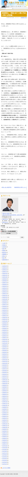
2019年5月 (4, 414)
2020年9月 (4, 385)
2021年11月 (4, 361)
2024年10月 (4, 299)
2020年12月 (4, 379)
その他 (3, 243)
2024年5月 (4, 308)
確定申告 (4, 252)
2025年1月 (4, 293)
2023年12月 (4, 317)
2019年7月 (4, 410)
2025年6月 (4, 284)
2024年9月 (4, 300)
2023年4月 (4, 332)
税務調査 (23, 17)
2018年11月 (4, 425)
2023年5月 (4, 330)
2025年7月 (4, 282)
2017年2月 (4, 462)
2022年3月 (4, 355)
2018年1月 (4, 443)
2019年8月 (4, 409)
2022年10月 (4, 343)
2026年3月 (4, 267)
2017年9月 (4, 449)
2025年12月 (4, 273)
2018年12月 (4, 423)
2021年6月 (4, 370)
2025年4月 (4, 288)
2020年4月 (4, 394)
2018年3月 (4, 440)
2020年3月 (4, 396)
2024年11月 (4, 297)
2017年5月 (4, 456)
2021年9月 (4, 365)
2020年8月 (4, 387)
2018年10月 (4, 427)
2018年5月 (4, 436)
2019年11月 (4, 403)
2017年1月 (4, 464)
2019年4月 (4, 416)
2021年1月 (4, 377)
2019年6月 (4, 412)
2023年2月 (4, 335)
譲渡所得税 (4, 259)
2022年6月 (4, 350)
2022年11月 (4, 341)
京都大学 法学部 (5, 213)
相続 (3, 248)
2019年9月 (4, 407)
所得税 (3, 245)
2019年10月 (4, 405)
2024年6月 (4, 306)
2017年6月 (4, 454)
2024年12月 (4, 295)
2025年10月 (4, 277)
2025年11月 (4, 275)
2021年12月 (4, 359)
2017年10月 (4, 447)
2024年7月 (4, 304)
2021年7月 (4, 368)
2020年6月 (4, 390)
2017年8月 (4, 451)
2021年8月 (4, 366)
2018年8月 (4, 431)
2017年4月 (4, 458)
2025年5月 (4, 286)
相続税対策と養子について (20, 187)
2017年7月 (4, 453)
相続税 (3, 250)
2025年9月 (4, 278)
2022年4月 (4, 354)
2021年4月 (4, 374)
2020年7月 (4, 388)
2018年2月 (4, 442)
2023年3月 (4, 333)
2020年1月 (4, 399)
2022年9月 (4, 344)
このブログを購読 (6, 467)
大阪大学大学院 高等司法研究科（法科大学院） (12, 214)
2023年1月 (4, 337)
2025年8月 (4, 280)
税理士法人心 (5, 222)
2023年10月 (4, 321)
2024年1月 (4, 315)
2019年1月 (4, 421)
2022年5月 (4, 352)
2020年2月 (4, 398)
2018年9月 (4, 429)
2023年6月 (4, 328)
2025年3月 (4, 289)
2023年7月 (4, 326)
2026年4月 (4, 266)
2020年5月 (4, 392)
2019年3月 (4, 418)
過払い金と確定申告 (6, 187)
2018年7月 (4, 432)
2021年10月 (4, 363)
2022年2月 (4, 357)
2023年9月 (4, 322)
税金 (26, 17)
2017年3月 (4, 460)
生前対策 (4, 246)
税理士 (3, 256)
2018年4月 (4, 438)
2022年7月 (4, 348)
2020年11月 (4, 381)
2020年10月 (4, 383)
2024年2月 (4, 313)
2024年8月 (4, 302)
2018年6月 (4, 434)
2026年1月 (4, 271)
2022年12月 (4, 339)
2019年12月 (4, 401)
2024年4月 (4, 310)
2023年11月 (4, 319)
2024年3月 (4, 311)
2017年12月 (4, 445)
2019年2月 (4, 420)
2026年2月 (4, 269)
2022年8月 (4, 346)
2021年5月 (4, 372)
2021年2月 (4, 376)
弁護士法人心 (5, 219)
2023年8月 (4, 324)
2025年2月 (4, 291)
